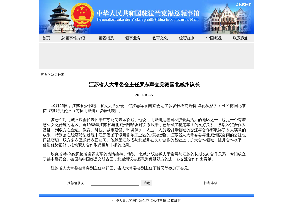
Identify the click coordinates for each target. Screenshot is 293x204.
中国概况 (214, 38)
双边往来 (57, 74)
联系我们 (241, 38)
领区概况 (106, 38)
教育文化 (160, 38)
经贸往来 (187, 38)
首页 (46, 38)
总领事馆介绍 (73, 38)
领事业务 (133, 38)
